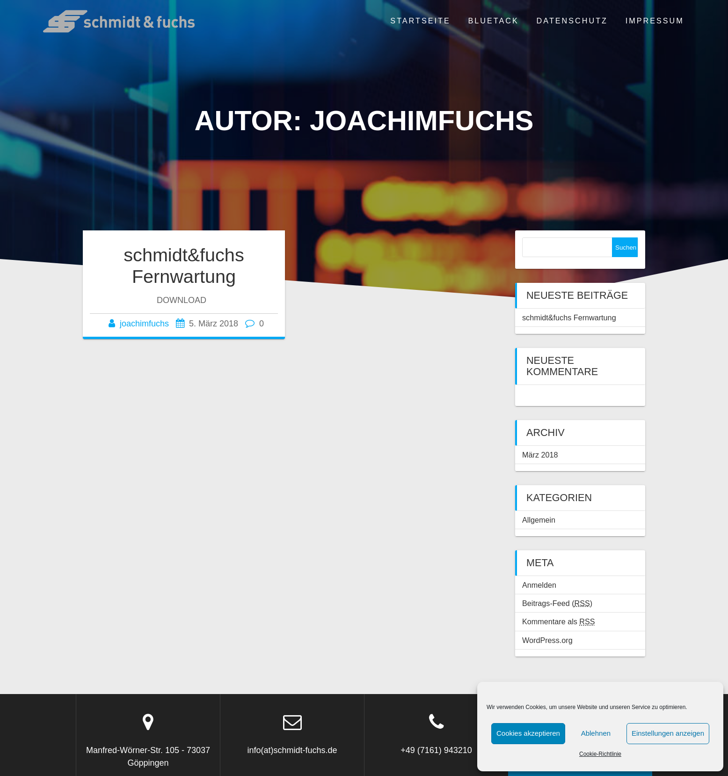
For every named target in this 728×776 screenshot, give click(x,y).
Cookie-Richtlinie (600, 754)
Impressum (655, 20)
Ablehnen (596, 733)
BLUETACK (493, 20)
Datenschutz (572, 20)
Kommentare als (558, 621)
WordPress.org (547, 640)
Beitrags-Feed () (557, 603)
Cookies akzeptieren (528, 733)
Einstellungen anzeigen (668, 733)
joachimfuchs (144, 323)
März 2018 (540, 455)
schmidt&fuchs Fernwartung (184, 265)
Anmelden (539, 585)
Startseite (420, 20)
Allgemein (538, 520)
